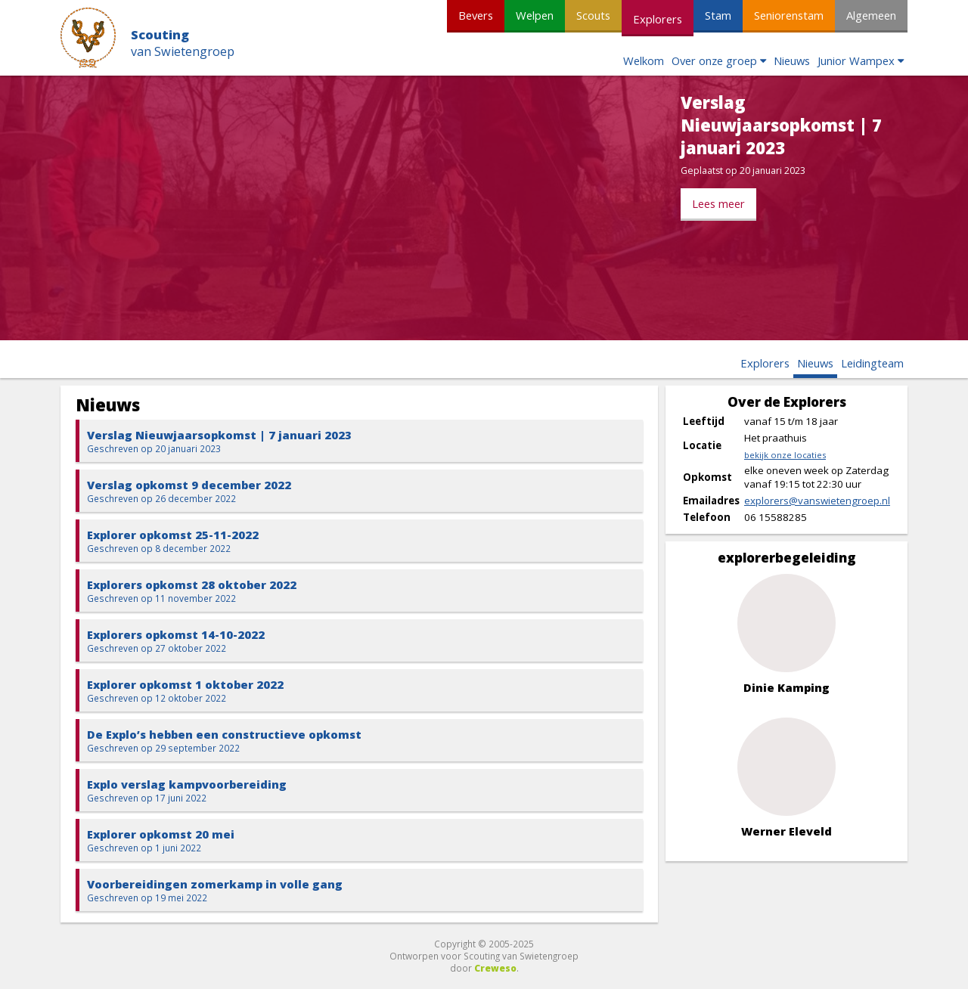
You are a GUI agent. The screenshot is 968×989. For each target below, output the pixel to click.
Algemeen (871, 15)
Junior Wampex (856, 60)
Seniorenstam (789, 15)
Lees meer (718, 203)
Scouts (593, 15)
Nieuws (792, 60)
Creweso (495, 968)
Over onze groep (714, 60)
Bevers (475, 15)
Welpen (535, 15)
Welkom (643, 60)
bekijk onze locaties (785, 454)
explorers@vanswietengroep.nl (817, 500)
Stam (718, 15)
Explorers (657, 18)
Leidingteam (872, 362)
